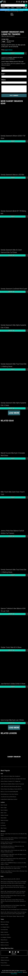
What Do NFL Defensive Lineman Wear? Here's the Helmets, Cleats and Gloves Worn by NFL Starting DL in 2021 (13, 901)
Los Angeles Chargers (6, 937)
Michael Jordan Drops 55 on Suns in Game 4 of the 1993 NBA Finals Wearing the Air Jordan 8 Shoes (14, 867)
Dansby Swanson (13, 57)
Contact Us (19, 972)
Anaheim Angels (4, 924)
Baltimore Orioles (5, 942)
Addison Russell (4, 815)
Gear (8, 7)
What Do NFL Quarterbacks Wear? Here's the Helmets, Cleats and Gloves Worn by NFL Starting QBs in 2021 (13, 892)
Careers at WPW (4, 957)
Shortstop (5, 57)
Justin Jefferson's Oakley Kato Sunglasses (10, 776)
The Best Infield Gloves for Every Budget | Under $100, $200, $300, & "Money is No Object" (13, 906)
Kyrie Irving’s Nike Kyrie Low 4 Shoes (12, 720)
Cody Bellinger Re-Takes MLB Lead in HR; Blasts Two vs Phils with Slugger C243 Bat (13, 855)
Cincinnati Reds (4, 929)
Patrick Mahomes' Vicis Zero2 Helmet (9, 794)
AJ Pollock (3, 825)
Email (3, 74)
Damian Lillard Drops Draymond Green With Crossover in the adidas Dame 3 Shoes (13, 842)
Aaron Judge (4, 807)
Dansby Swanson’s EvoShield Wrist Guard (14, 289)
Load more (14, 413)
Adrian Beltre (4, 817)
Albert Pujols (3, 828)
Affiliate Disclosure (5, 960)
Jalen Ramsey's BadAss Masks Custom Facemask (12, 784)
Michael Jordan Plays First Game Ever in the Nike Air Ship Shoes (14, 834)
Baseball (12, 59)
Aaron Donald (4, 805)
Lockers (3, 7)
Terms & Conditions (5, 965)
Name (3, 68)
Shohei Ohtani (14, 9)
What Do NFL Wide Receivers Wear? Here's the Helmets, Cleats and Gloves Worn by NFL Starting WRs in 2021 (13, 913)
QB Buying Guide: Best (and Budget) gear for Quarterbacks (14, 909)
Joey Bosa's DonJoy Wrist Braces (8, 796)
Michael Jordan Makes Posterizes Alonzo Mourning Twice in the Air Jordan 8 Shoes (14, 871)
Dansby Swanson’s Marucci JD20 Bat (12, 175)
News (12, 7)
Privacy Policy (4, 962)
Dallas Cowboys (4, 932)
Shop (13, 53)
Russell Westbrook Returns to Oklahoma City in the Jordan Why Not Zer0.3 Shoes (12, 847)
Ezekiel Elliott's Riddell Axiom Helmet (9, 799)
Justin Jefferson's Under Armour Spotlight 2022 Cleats (13, 778)
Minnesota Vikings (5, 922)
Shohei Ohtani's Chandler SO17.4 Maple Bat (10, 781)
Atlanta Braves (4, 939)
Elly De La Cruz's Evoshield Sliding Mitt (9, 791)
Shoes (7, 59)
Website (3, 80)
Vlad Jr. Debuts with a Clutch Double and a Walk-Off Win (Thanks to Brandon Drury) (13, 851)
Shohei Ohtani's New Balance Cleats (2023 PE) (11, 789)
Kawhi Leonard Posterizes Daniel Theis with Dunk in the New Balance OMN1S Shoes (13, 859)
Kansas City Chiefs (5, 934)
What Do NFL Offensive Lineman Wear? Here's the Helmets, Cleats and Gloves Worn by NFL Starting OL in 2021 (13, 887)
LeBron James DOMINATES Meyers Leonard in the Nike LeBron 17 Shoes (13, 863)
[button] (24, 1)
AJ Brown (3, 823)
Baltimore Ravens (5, 945)
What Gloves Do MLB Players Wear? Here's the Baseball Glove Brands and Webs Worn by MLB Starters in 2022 (13, 882)
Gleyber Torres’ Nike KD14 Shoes (11, 647)
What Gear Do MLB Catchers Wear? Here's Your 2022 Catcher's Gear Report (13, 896)
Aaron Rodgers (4, 810)
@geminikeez (9, 50)
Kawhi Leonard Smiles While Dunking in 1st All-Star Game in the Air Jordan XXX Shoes (14, 838)
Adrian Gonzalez (4, 820)
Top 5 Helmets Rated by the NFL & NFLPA (10, 879)
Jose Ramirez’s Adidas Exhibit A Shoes (13, 684)
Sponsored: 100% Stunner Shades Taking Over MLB (12, 916)
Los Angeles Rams (5, 927)
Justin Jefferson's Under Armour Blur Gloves (11, 786)
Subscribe (18, 7)
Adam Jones (4, 812)
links (17, 11)
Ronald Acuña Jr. (5, 9)
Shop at (12, 255)
